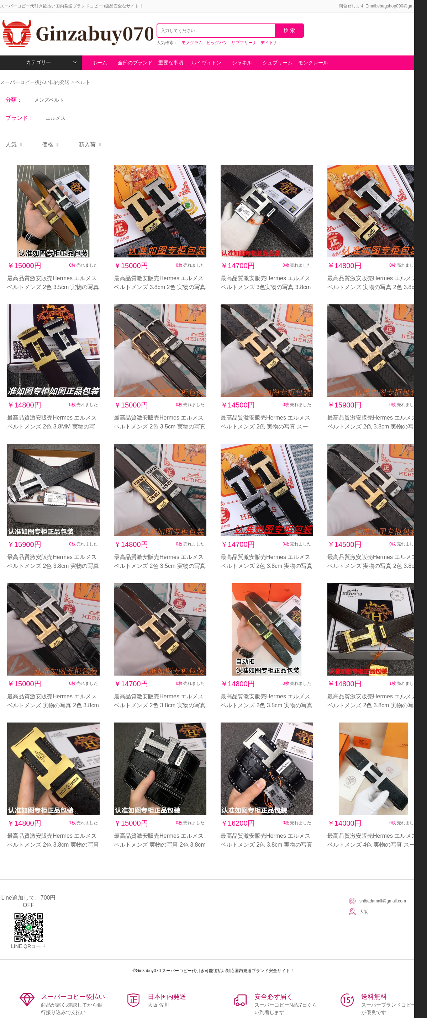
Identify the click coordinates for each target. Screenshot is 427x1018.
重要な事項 (170, 62)
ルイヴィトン (206, 62)
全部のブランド (135, 62)
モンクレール (313, 62)
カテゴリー (51, 62)
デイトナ (269, 42)
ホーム (99, 62)
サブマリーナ (244, 42)
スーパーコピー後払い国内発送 (35, 82)
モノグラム (192, 42)
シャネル (242, 62)
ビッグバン (217, 42)
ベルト (82, 82)
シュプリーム (277, 62)
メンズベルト (49, 100)
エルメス (55, 118)
